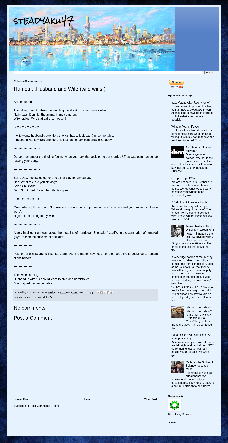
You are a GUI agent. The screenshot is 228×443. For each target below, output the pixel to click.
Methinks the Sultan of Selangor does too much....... (199, 365)
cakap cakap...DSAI (183, 178)
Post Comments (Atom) (45, 405)
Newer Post (22, 399)
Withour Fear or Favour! (186, 126)
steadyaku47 (44, 20)
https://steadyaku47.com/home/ (190, 102)
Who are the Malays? (199, 307)
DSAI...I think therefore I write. (189, 202)
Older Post (150, 399)
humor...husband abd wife (38, 297)
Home (86, 399)
